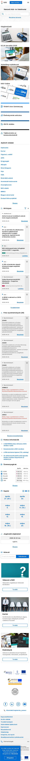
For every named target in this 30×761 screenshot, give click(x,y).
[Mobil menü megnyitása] (28, 2)
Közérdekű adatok (7, 178)
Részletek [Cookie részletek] (14, 754)
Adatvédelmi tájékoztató (9, 724)
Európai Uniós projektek (8, 198)
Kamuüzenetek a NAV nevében (14, 449)
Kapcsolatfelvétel (7, 717)
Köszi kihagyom (6, 168)
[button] (27, 233)
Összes (15, 203)
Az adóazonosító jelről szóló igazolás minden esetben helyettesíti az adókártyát (16, 457)
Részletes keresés (15, 17)
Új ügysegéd (5, 161)
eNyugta (3, 164)
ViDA (2, 175)
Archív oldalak (5, 719)
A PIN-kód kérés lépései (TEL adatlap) (16, 452)
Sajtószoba (4, 147)
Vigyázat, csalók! (6, 154)
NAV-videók (5, 188)
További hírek (15, 307)
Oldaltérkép (5, 732)
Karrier (3, 151)
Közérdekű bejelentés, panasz (16, 710)
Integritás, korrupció (7, 734)
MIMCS (3, 191)
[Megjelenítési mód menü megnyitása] (16, 2)
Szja (2, 171)
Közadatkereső (6, 729)
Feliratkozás (22, 556)
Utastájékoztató (6, 185)
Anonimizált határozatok (9, 181)
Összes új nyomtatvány (15, 436)
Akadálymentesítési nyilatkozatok (12, 737)
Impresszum (5, 727)
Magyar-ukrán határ (7, 195)
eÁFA (2, 158)
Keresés (2, 13)
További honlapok (7, 722)
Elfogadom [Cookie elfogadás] (10, 758)
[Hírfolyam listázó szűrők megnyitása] (26, 208)
